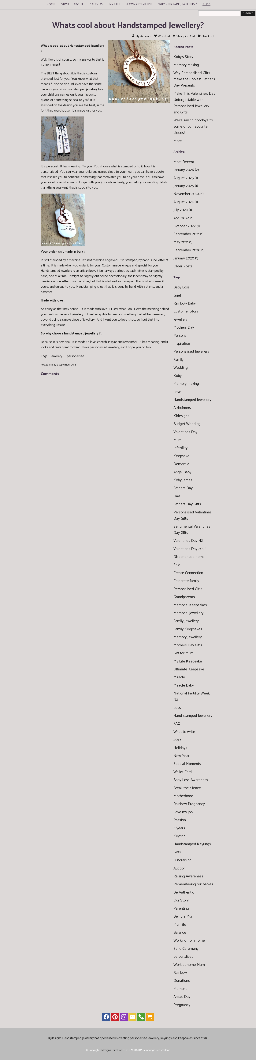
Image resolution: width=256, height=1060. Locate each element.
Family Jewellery (186, 621)
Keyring (179, 836)
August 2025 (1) (185, 178)
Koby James (182, 480)
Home (50, 4)
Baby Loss (181, 287)
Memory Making (186, 65)
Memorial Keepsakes (190, 605)
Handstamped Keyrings (192, 844)
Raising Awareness (188, 876)
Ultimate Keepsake (188, 669)
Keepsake (181, 456)
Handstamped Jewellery (192, 400)
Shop (65, 4)
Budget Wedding (186, 424)
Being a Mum (183, 916)
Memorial (180, 989)
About (78, 4)
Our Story (181, 900)
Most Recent (183, 162)
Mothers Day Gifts (187, 645)
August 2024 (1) (185, 202)
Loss (177, 708)
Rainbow (180, 973)
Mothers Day (183, 327)
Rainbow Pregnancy (189, 804)
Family (178, 360)
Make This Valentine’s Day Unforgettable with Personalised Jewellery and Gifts (194, 103)
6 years (179, 828)
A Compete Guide (139, 4)
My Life (114, 4)
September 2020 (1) (189, 250)
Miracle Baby (183, 685)
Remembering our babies (193, 884)
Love (177, 392)
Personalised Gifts (187, 589)
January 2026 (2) (186, 170)
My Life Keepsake (187, 661)
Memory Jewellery (187, 637)
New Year (181, 756)
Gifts (177, 852)
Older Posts (182, 266)
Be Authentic (183, 892)
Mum (177, 440)
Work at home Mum (189, 965)
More (177, 141)
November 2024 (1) (188, 194)
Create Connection (188, 573)
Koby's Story (183, 57)
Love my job (183, 812)
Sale (176, 565)
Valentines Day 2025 (189, 549)
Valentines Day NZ (188, 541)
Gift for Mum (183, 653)
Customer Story (185, 311)
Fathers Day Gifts (187, 504)
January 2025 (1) (185, 186)
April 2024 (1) (183, 218)
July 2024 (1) (182, 210)
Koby (177, 376)
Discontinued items (188, 557)
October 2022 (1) (186, 226)
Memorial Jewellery (188, 613)
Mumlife (179, 925)
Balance (179, 933)
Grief (177, 295)
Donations (181, 981)
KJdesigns (181, 416)
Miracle (179, 677)
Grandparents (184, 597)
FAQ (176, 724)
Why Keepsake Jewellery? (177, 4)
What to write (184, 732)
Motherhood (183, 796)
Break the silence (187, 788)
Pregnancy (181, 1005)
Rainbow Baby (184, 303)
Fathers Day (183, 488)
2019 (177, 740)
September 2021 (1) (188, 234)
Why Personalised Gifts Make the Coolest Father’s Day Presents (194, 79)
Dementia (181, 464)
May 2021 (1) (182, 242)
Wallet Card (182, 772)
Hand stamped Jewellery (192, 716)
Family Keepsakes (187, 629)
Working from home (189, 940)
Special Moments (187, 764)
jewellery (56, 356)
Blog (206, 4)
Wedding (180, 368)
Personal (180, 336)
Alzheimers (182, 408)
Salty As (96, 4)
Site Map (117, 1050)
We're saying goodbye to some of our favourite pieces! (193, 126)
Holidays (180, 748)
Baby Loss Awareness (190, 780)
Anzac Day (181, 997)
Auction (179, 868)
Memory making (186, 384)
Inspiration (181, 344)
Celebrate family (186, 581)
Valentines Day (185, 432)
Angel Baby (182, 472)
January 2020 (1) (185, 258)
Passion (179, 820)
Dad (176, 496)
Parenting (181, 908)
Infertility (180, 448)
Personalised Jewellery (191, 351)
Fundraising (182, 860)
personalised (75, 356)
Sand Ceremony (185, 949)
